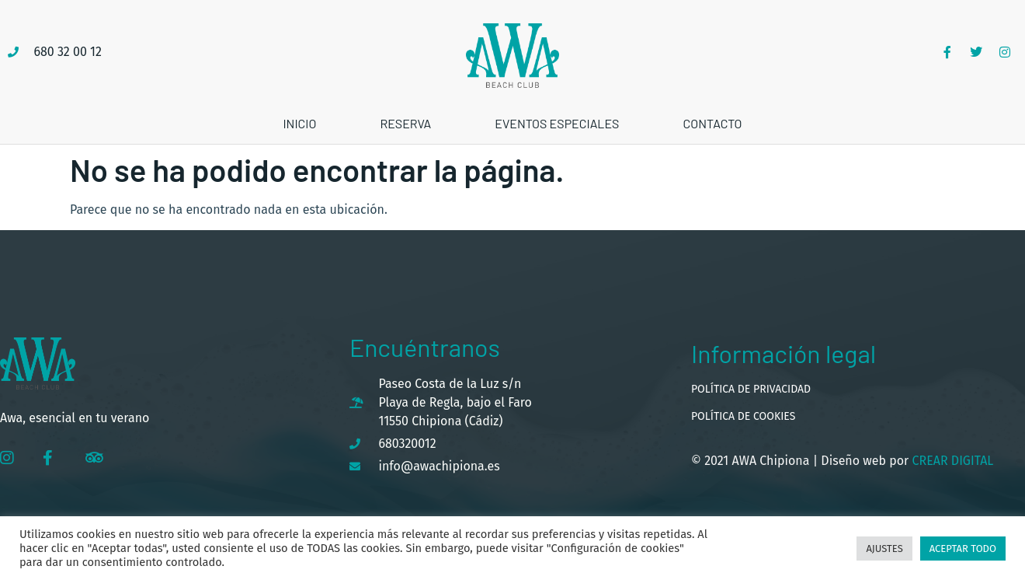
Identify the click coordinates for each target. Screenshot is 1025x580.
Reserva (405, 123)
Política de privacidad (751, 389)
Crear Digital (951, 460)
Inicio (299, 123)
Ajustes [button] (884, 548)
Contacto (712, 123)
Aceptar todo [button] (962, 548)
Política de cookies (743, 416)
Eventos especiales (557, 123)
